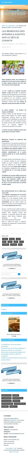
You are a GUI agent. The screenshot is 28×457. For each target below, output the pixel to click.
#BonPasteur (5, 406)
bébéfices (5, 239)
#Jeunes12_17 (13, 406)
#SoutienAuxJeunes (6, 400)
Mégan (15, 241)
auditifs (18, 239)
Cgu (15, 448)
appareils (12, 239)
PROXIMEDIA (13, 420)
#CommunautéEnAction (20, 403)
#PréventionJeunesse (17, 398)
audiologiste (5, 244)
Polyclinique (13, 244)
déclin (4, 241)
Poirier (21, 241)
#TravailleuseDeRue (6, 398)
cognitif (10, 241)
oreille (20, 244)
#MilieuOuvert (16, 400)
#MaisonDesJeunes (6, 395)
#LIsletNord (15, 395)
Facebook (3, 309)
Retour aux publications (8, 25)
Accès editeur (9, 448)
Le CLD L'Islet (15, 452)
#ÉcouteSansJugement (7, 403)
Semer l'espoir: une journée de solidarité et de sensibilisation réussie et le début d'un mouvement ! (13, 354)
